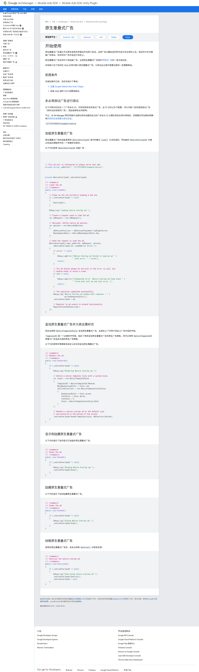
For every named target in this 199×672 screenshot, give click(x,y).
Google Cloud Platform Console (130, 639)
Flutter (114, 37)
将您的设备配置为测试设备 (59, 118)
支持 (41, 9)
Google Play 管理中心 (126, 644)
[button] (16, 46)
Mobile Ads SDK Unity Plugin (79, 3)
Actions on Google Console (128, 652)
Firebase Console (125, 648)
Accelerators (42, 644)
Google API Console (126, 635)
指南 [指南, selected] (5, 9)
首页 (46, 22)
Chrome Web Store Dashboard (130, 660)
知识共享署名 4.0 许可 (79, 599)
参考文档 (14, 9)
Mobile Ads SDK (48, 3)
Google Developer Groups (47, 635)
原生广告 (108, 60)
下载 (24, 9)
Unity (128, 37)
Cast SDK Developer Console (129, 656)
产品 (53, 22)
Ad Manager (21, 3)
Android (69, 37)
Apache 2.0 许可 (119, 599)
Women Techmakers (45, 648)
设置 (66, 86)
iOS (100, 37)
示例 (33, 9)
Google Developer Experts (47, 639)
